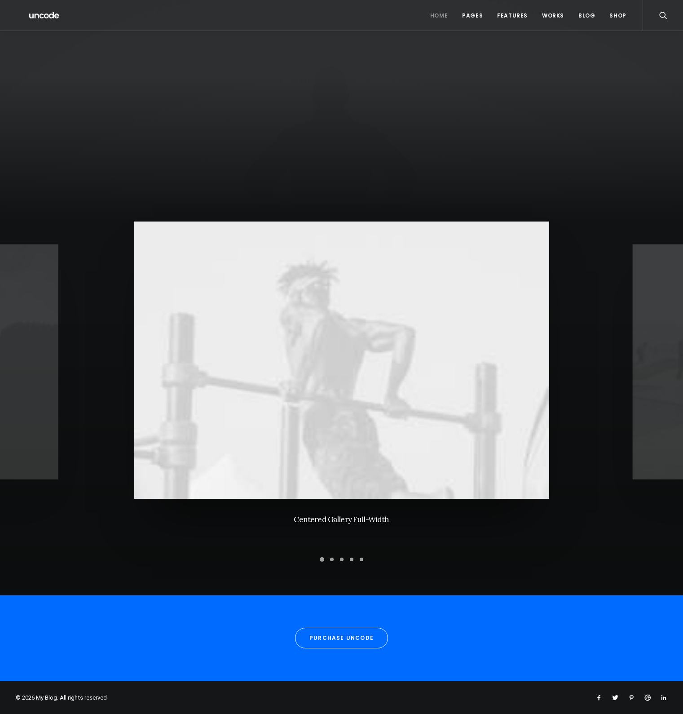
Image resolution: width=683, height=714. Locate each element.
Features (512, 15)
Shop (617, 15)
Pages (472, 15)
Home (439, 15)
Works (553, 15)
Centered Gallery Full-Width (341, 521)
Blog (586, 15)
